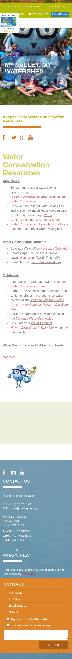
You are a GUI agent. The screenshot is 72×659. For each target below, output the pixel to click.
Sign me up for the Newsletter (28, 619)
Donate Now (60, 14)
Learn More (29, 574)
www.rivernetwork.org (46, 261)
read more (9, 356)
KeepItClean (14, 117)
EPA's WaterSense (27, 195)
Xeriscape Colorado (54, 247)
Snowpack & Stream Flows (23, 6)
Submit (53, 645)
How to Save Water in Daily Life (32, 326)
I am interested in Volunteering (28, 625)
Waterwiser (27, 256)
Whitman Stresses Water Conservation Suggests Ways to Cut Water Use (40, 304)
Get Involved (38, 14)
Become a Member (56, 6)
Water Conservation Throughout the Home (39, 223)
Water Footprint (41, 322)
